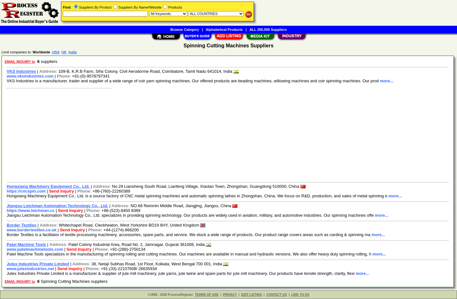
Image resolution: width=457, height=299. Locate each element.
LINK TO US (300, 294)
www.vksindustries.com (30, 76)
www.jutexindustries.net (30, 268)
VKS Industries (21, 71)
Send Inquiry (61, 191)
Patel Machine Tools (26, 244)
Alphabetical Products (224, 29)
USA (55, 52)
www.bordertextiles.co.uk (31, 230)
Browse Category (184, 29)
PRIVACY (230, 294)
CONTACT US (276, 294)
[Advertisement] (194, 134)
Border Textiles (21, 225)
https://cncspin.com (26, 191)
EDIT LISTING (251, 294)
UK (64, 52)
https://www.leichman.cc (31, 210)
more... (387, 80)
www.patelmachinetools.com (35, 249)
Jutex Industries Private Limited (38, 264)
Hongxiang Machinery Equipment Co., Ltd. (48, 186)
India (73, 52)
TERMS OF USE (207, 294)
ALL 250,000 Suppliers (268, 29)
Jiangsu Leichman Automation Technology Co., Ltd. (57, 205)
